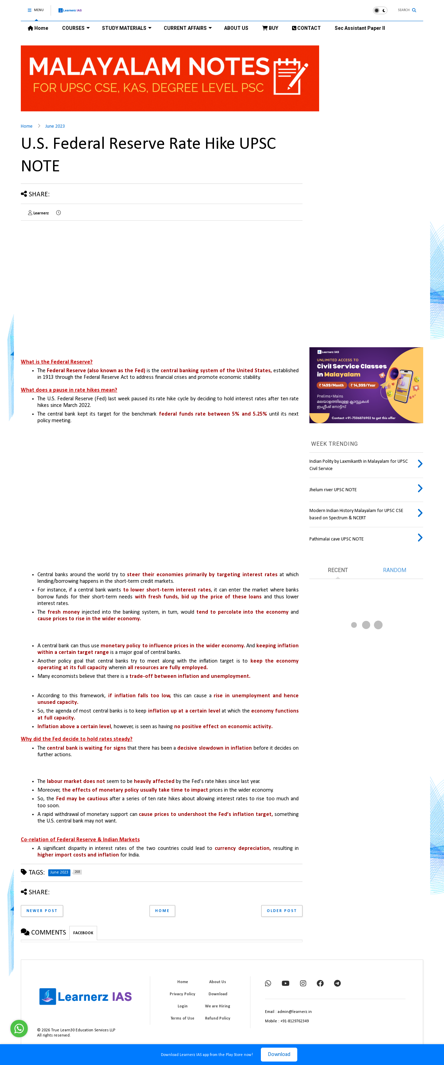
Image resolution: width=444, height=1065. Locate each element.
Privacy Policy (182, 994)
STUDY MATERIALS (127, 28)
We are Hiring (217, 1006)
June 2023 (55, 126)
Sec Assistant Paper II (360, 28)
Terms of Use (182, 1018)
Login (183, 1006)
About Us (217, 982)
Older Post (282, 911)
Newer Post (42, 911)
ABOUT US (236, 28)
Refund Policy (217, 1018)
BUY (270, 28)
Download (279, 1054)
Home (38, 28)
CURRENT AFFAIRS (188, 28)
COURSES (76, 28)
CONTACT (306, 28)
